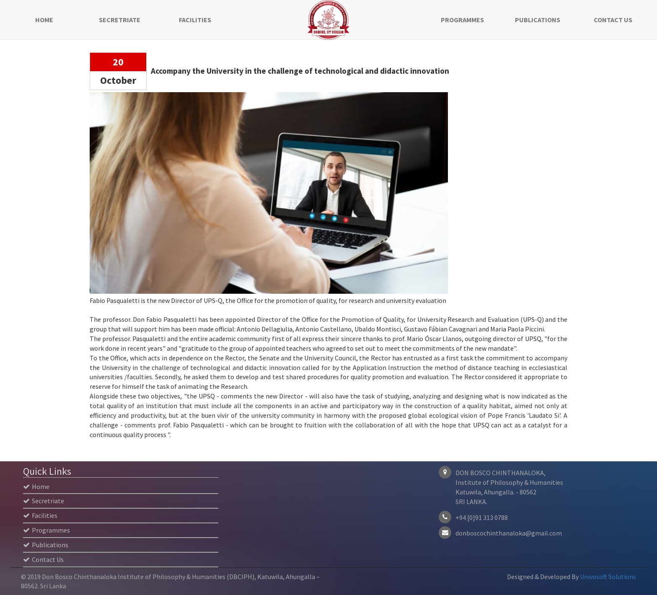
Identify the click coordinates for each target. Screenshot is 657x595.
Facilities (195, 20)
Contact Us (613, 20)
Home (44, 20)
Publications (537, 20)
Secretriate (119, 20)
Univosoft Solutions (608, 576)
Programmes (462, 20)
